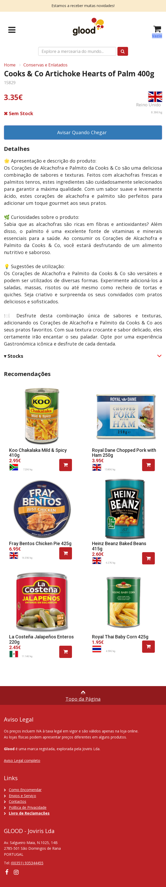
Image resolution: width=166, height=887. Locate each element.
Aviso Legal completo (22, 760)
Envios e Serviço (22, 795)
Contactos (17, 801)
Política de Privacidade (28, 807)
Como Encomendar (25, 789)
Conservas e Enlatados (45, 65)
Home (10, 65)
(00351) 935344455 (27, 862)
